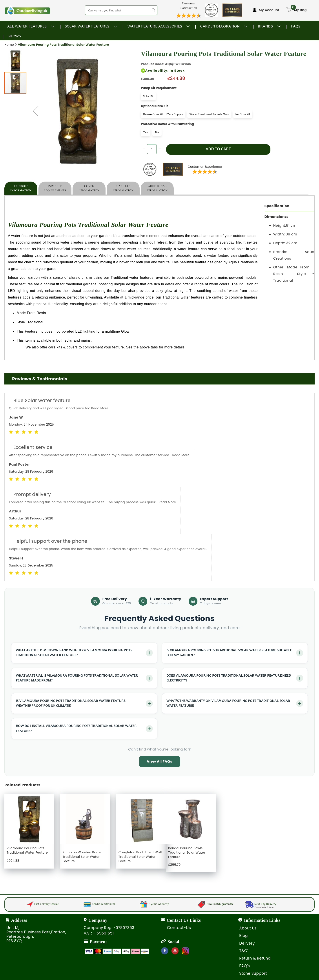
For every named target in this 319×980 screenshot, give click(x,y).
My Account (269, 10)
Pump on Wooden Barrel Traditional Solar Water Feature (82, 856)
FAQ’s (244, 966)
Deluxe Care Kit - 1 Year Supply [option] (163, 114)
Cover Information (89, 188)
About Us (248, 928)
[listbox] (197, 97)
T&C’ (243, 950)
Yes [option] (145, 132)
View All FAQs (159, 761)
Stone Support (253, 973)
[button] (15, 60)
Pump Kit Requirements (55, 188)
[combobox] (121, 10)
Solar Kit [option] (148, 96)
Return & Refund (255, 958)
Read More (99, 408)
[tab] (20, 188)
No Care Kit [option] (242, 114)
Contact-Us (179, 927)
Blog (243, 935)
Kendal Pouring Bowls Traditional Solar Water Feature (186, 852)
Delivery (247, 943)
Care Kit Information (123, 188)
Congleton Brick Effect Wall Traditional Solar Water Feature (140, 856)
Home (9, 44)
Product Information (20, 188)
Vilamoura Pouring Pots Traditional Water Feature (27, 850)
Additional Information (157, 188)
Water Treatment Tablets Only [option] (209, 114)
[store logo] (27, 10)
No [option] (157, 132)
